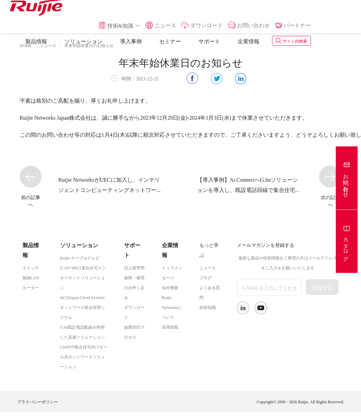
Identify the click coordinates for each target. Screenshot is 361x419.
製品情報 (36, 40)
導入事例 (131, 40)
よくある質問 (209, 292)
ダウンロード (134, 312)
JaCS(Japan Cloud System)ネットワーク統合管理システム (82, 307)
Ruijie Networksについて (172, 307)
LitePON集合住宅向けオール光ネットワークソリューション (83, 356)
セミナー (170, 40)
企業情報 (248, 40)
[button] (119, 25)
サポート (209, 40)
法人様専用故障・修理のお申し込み (134, 282)
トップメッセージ (172, 272)
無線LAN (30, 277)
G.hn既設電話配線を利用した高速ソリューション (82, 332)
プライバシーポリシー (37, 401)
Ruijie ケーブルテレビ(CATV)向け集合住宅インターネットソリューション (83, 272)
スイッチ (30, 267)
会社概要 (170, 287)
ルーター (30, 287)
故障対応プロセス (134, 332)
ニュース (207, 267)
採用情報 (170, 327)
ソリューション (83, 40)
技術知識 (207, 307)
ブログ (205, 277)
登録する (322, 287)
